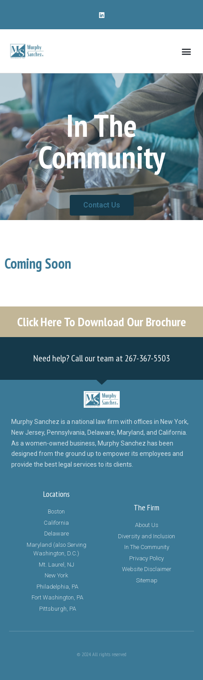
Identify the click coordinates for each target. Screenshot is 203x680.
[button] (186, 51)
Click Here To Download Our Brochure (101, 321)
